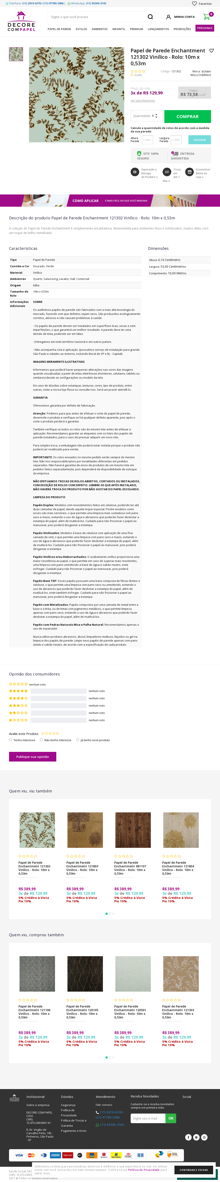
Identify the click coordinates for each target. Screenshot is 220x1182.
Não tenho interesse (57, 740)
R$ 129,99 (153, 93)
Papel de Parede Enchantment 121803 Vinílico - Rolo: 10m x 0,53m (82, 867)
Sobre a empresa (38, 1105)
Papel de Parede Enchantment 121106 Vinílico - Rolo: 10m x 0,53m (34, 1011)
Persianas (204, 28)
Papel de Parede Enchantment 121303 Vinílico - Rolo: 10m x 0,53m (178, 1011)
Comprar (186, 116)
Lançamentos (158, 29)
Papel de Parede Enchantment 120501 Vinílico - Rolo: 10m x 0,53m (130, 1011)
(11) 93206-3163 (112, 1125)
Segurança (68, 1105)
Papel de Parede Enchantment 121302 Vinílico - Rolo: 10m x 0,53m (34, 867)
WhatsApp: (87, 3)
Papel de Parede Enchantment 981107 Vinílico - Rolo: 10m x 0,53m (130, 867)
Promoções (182, 29)
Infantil (118, 29)
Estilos (81, 29)
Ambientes (100, 29)
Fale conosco (104, 1105)
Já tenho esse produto (95, 740)
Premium (136, 29)
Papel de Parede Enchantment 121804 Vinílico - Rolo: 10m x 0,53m (178, 867)
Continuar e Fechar (194, 1169)
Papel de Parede (59, 29)
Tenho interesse (24, 740)
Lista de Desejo (211, 50)
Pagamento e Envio (74, 1131)
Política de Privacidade (144, 1170)
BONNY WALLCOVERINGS (200, 73)
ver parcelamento (143, 101)
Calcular (200, 140)
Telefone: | (36, 3)
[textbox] (101, 16)
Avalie (138, 75)
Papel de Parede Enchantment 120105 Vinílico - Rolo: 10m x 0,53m (82, 1011)
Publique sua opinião (32, 756)
